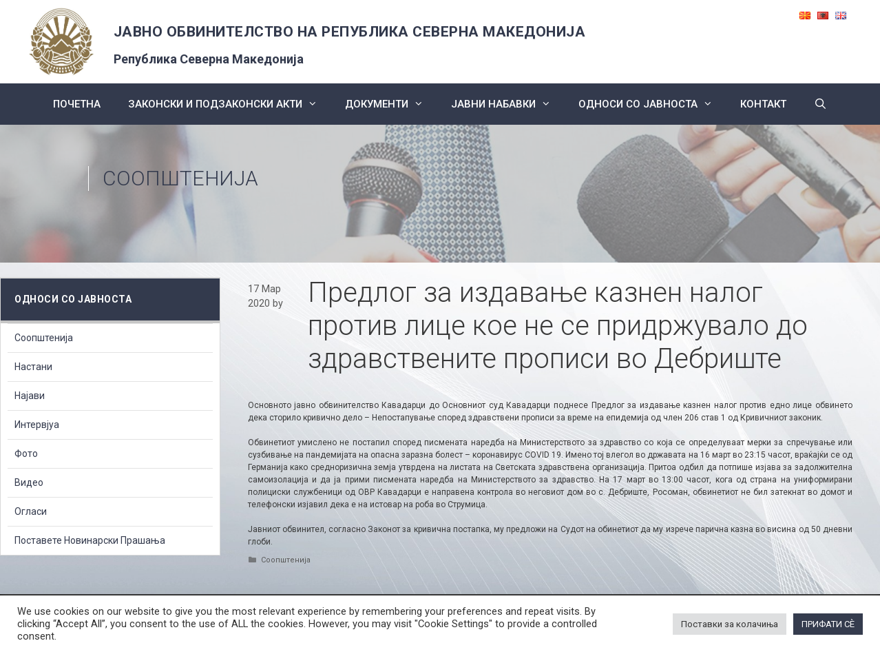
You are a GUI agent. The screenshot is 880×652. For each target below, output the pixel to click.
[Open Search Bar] (820, 104)
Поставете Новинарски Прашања (89, 540)
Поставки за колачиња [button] (729, 624)
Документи (391, 104)
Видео (28, 482)
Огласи (30, 511)
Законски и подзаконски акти (229, 104)
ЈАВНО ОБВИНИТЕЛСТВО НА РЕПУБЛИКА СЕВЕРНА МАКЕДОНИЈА (350, 31)
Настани (33, 366)
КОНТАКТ (763, 104)
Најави (29, 395)
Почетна (77, 104)
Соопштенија (180, 178)
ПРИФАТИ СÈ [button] (828, 624)
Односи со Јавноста (652, 104)
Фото (26, 453)
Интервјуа (36, 424)
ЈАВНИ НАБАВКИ (508, 104)
